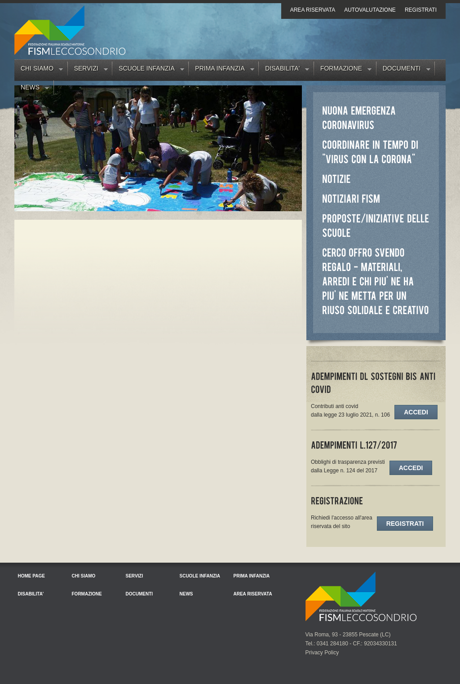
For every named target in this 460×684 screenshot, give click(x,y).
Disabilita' (284, 70)
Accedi (416, 412)
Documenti (403, 70)
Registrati (421, 10)
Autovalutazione (370, 10)
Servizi (88, 70)
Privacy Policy (322, 652)
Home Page (31, 575)
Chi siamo (38, 70)
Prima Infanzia (221, 70)
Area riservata (312, 10)
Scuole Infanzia (148, 70)
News (31, 89)
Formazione (343, 70)
